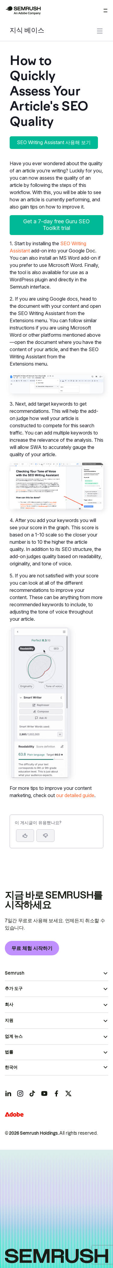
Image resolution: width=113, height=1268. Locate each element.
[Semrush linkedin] (8, 1093)
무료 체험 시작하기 (31, 948)
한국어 (11, 1067)
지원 (9, 1020)
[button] (45, 835)
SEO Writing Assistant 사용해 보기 (54, 142)
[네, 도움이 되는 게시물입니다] (25, 835)
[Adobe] (14, 1114)
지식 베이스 (27, 31)
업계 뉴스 (14, 1036)
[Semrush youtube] (44, 1093)
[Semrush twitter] (68, 1093)
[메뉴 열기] (105, 10)
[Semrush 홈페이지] (23, 10)
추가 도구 (14, 988)
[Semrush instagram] (20, 1093)
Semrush (14, 973)
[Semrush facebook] (56, 1093)
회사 (9, 1004)
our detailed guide (75, 795)
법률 (9, 1052)
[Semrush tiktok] (32, 1093)
